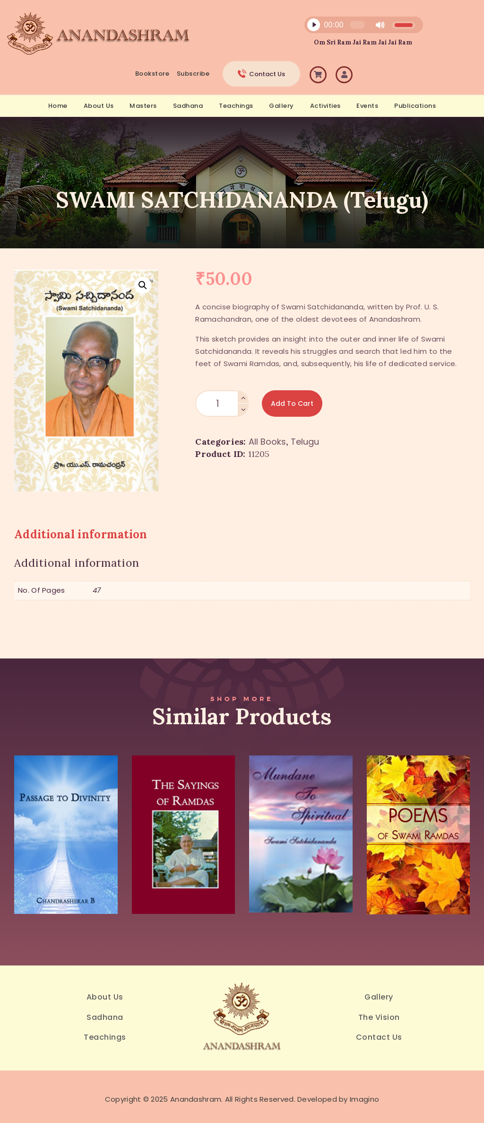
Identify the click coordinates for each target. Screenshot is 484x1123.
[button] (142, 285)
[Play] (314, 25)
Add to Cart (292, 403)
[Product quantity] (222, 403)
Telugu (305, 441)
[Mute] (380, 25)
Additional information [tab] (80, 534)
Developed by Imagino (338, 1099)
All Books (267, 441)
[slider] (357, 25)
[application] (358, 27)
